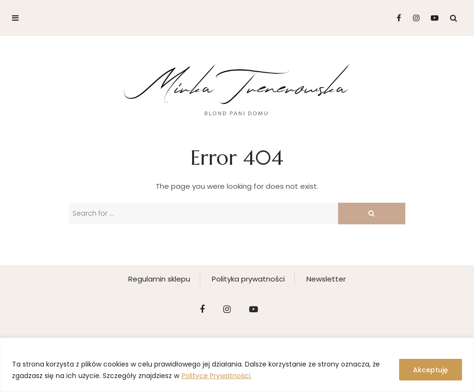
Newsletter (326, 279)
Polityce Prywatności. (217, 375)
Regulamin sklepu (159, 279)
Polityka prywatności (248, 279)
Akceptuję (430, 370)
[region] (237, 365)
